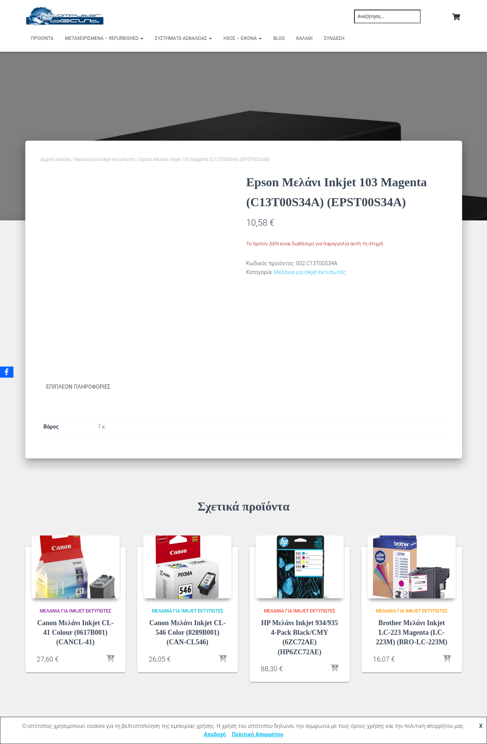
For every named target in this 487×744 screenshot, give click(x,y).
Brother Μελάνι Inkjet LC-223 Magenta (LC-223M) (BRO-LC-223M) (411, 632)
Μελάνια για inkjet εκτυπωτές (105, 159)
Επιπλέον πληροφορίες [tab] (78, 387)
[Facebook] (7, 372)
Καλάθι (304, 38)
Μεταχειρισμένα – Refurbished (104, 38)
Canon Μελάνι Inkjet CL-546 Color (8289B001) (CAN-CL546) (187, 632)
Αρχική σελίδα (55, 159)
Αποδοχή (215, 734)
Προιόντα (42, 38)
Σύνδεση (334, 38)
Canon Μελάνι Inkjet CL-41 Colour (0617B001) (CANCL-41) (75, 632)
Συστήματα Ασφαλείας (183, 38)
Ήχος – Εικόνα (242, 38)
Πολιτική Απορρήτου (257, 734)
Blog (279, 38)
